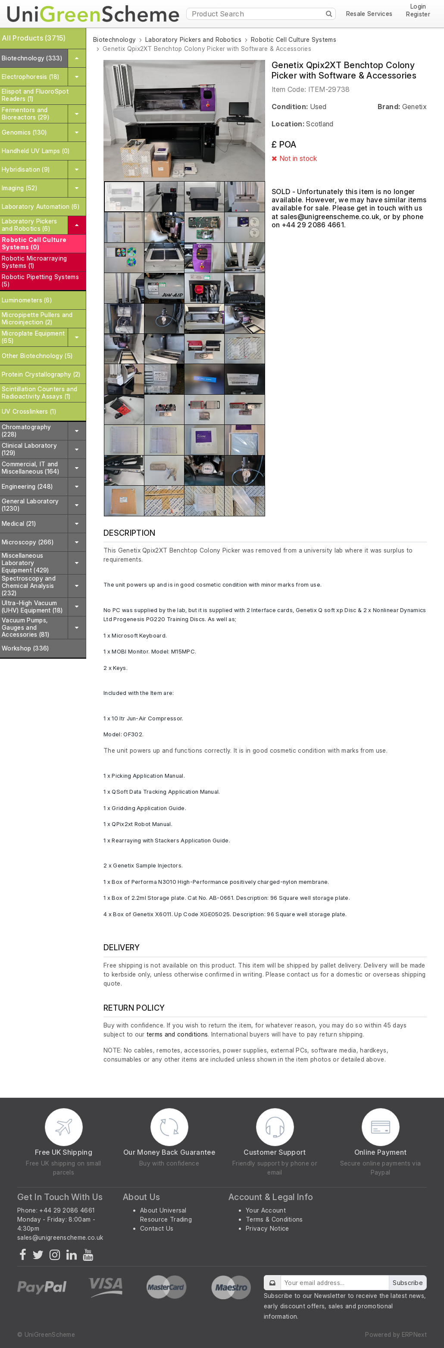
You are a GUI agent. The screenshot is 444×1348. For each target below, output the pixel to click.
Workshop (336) (25, 648)
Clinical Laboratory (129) (29, 449)
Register (418, 14)
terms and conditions (177, 1034)
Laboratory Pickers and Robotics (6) (29, 224)
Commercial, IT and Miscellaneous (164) (30, 467)
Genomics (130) (24, 132)
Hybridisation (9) (26, 169)
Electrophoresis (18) (30, 76)
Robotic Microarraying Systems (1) (34, 262)
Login (418, 6)
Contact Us (156, 1228)
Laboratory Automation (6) (40, 206)
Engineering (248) (27, 486)
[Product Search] (261, 14)
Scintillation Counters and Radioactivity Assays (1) (39, 392)
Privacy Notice (267, 1228)
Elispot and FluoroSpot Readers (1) (35, 95)
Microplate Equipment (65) (33, 337)
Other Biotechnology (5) (37, 355)
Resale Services (369, 14)
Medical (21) (19, 523)
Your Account (266, 1210)
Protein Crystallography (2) (41, 374)
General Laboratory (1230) (30, 504)
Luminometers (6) (27, 300)
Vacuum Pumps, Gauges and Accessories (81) (25, 627)
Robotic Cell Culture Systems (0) (34, 243)
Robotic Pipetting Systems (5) (40, 280)
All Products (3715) (34, 38)
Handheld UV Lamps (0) (36, 150)
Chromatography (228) (26, 430)
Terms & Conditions (274, 1219)
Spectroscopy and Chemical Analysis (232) (29, 586)
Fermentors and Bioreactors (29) (25, 113)
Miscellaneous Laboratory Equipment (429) (25, 563)
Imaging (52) (19, 188)
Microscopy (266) (27, 542)
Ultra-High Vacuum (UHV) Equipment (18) (32, 606)
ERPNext (414, 1334)
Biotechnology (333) (32, 58)
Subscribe (408, 1282)
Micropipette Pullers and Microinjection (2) (37, 318)
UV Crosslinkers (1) (29, 411)
